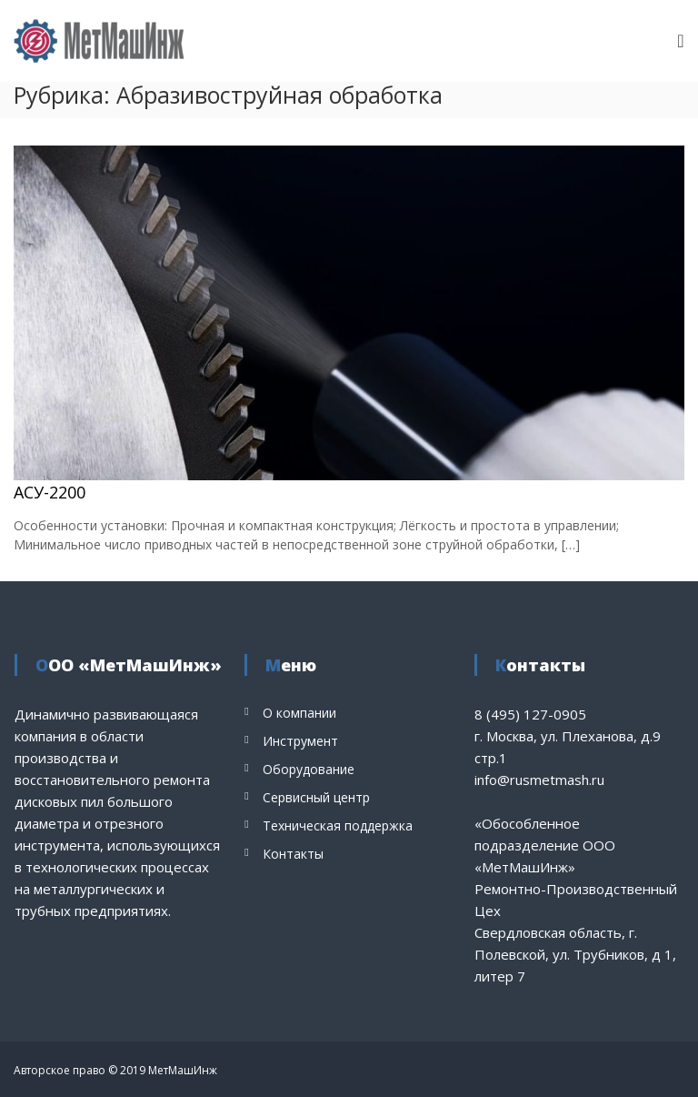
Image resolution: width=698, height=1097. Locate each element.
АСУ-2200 (49, 492)
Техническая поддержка (338, 825)
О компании (299, 712)
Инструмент (300, 741)
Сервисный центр (316, 797)
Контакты (293, 853)
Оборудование (308, 769)
